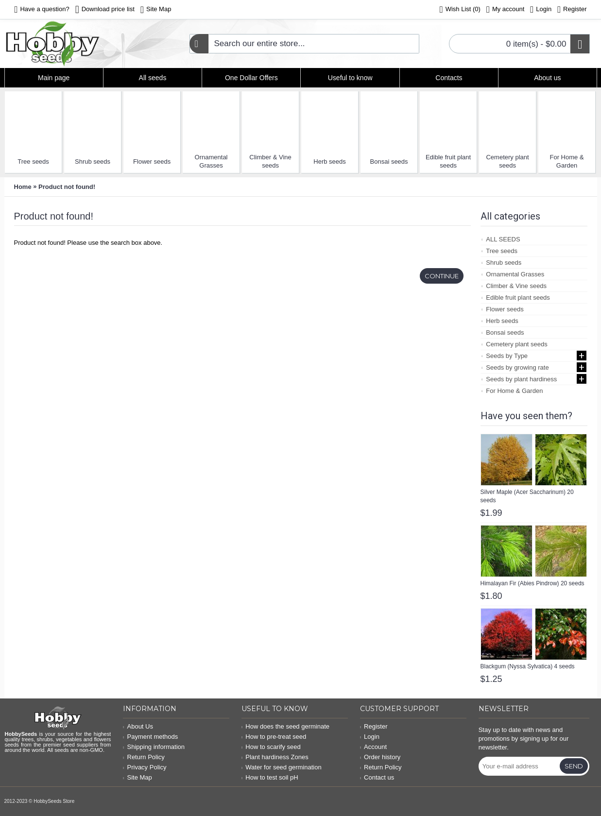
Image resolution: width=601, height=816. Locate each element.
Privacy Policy (144, 767)
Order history (380, 757)
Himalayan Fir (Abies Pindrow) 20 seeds (532, 583)
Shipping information (154, 746)
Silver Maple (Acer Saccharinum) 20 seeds (527, 496)
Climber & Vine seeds (270, 161)
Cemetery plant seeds (507, 161)
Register (374, 726)
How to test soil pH (269, 777)
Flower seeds (152, 161)
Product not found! (66, 186)
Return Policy (144, 757)
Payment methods (150, 736)
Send (574, 766)
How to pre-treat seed (273, 736)
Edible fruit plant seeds (448, 161)
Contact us (377, 777)
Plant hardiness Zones (275, 757)
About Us (138, 726)
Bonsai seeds (389, 161)
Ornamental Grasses (211, 161)
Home (23, 186)
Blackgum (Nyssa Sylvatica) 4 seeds (528, 666)
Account (373, 746)
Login (369, 736)
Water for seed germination (281, 767)
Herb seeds (329, 161)
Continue (442, 276)
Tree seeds (33, 161)
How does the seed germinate (285, 726)
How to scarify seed (271, 746)
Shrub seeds (92, 161)
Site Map (137, 777)
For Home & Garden (567, 161)
